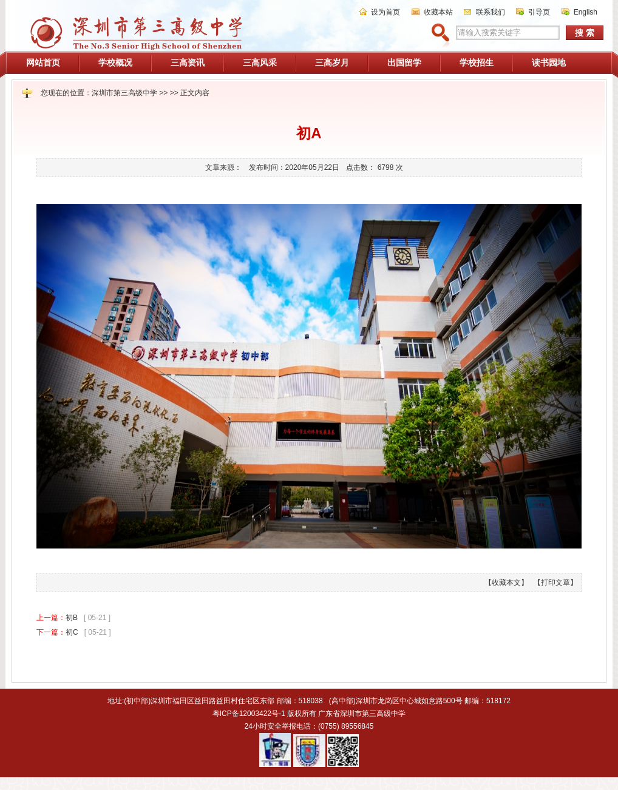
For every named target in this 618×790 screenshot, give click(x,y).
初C (72, 632)
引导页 (539, 12)
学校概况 (115, 62)
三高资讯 (188, 62)
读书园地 (549, 62)
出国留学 (404, 62)
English (585, 12)
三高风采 (260, 62)
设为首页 (385, 12)
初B (72, 617)
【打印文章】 (555, 582)
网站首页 (43, 62)
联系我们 (490, 12)
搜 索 (584, 33)
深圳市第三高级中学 (124, 93)
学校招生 (477, 62)
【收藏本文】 (506, 582)
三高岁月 (332, 62)
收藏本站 (438, 12)
